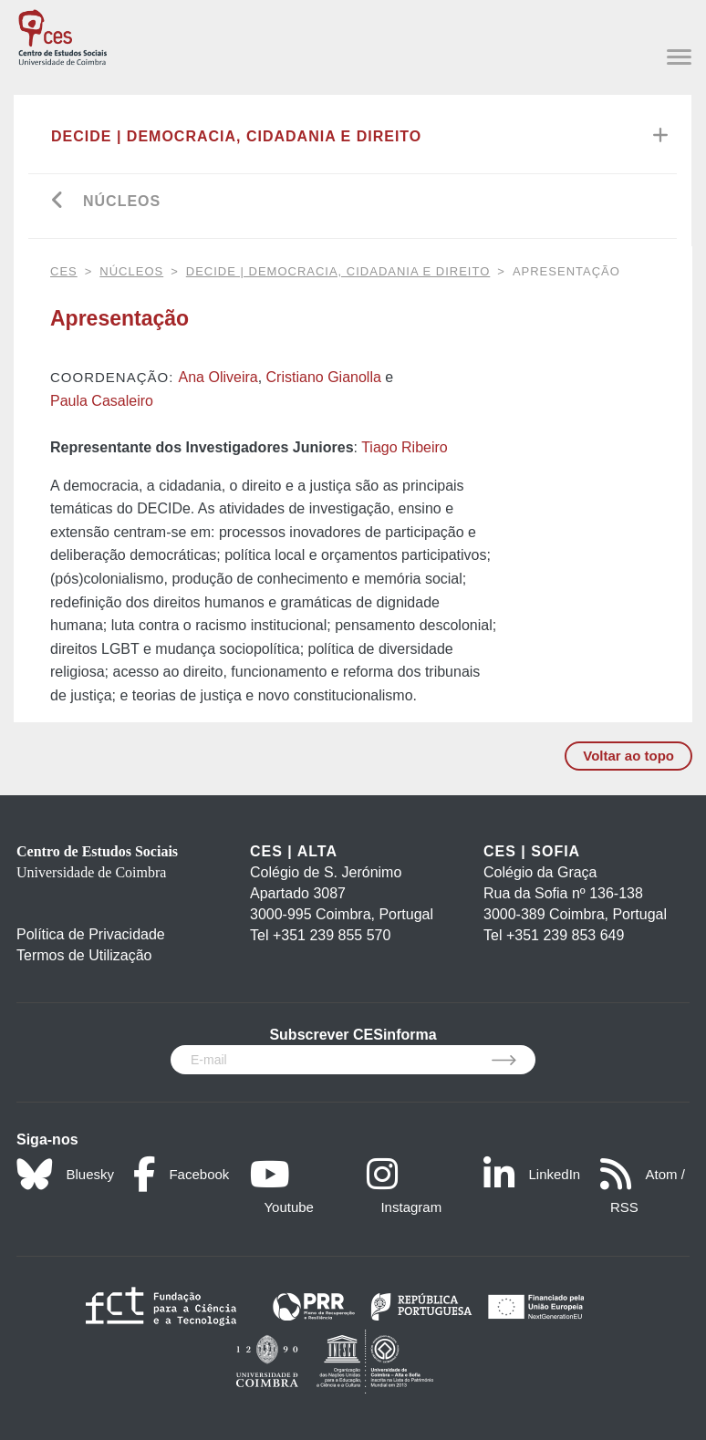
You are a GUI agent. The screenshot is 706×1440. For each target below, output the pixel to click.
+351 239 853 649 (565, 935)
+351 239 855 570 (331, 935)
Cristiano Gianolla (323, 377)
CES (64, 271)
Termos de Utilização (84, 955)
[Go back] (58, 202)
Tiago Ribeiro (404, 447)
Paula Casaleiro (101, 401)
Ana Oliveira (218, 377)
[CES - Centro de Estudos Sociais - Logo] (62, 35)
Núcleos (122, 201)
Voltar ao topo (628, 755)
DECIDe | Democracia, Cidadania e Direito (236, 136)
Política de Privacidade (90, 934)
